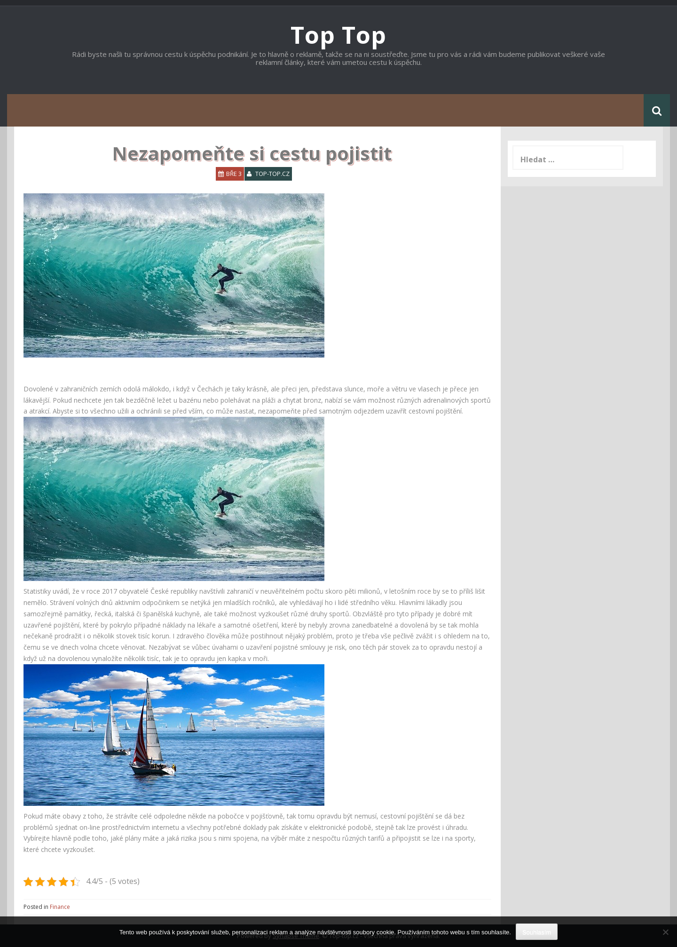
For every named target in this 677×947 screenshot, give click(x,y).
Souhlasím (536, 932)
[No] (665, 932)
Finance (60, 907)
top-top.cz (272, 173)
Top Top (338, 35)
